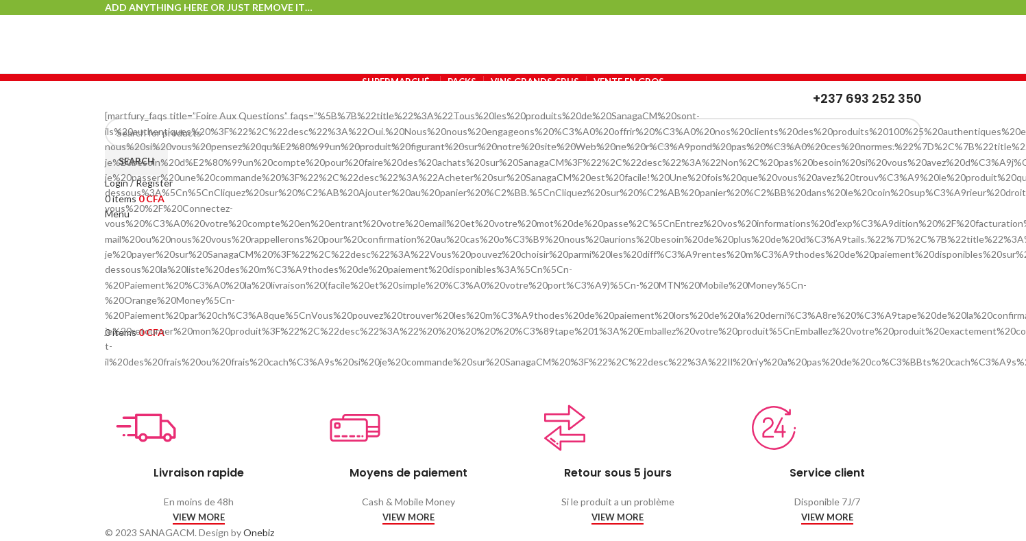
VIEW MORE (199, 517)
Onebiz (258, 532)
